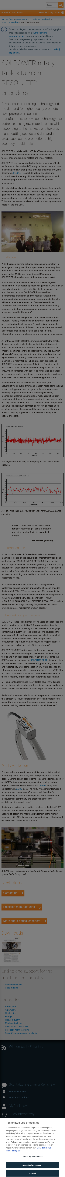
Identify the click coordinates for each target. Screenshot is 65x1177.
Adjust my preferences (32, 1160)
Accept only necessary (32, 1168)
